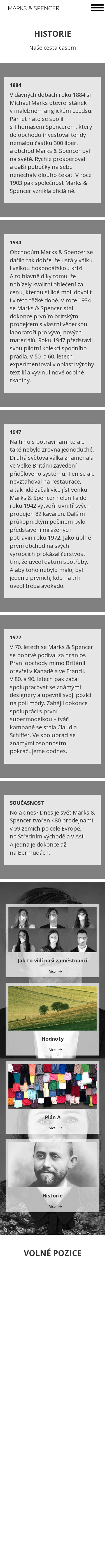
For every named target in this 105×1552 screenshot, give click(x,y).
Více (52, 971)
